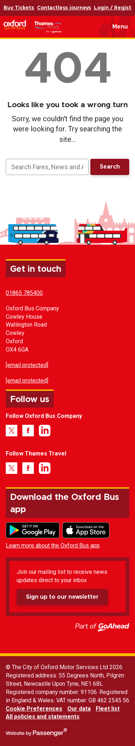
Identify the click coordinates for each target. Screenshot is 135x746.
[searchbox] (47, 167)
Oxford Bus (44, 27)
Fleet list (108, 708)
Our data (79, 708)
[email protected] (27, 365)
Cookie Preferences (34, 708)
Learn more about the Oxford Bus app (53, 545)
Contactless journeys (64, 7)
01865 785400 (24, 292)
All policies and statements (43, 716)
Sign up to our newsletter (62, 597)
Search (110, 167)
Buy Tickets (19, 7)
